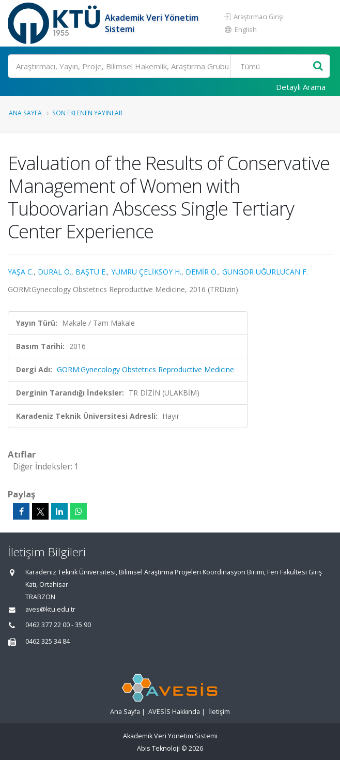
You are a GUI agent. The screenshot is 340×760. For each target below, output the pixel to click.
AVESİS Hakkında (174, 711)
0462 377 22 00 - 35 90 (58, 624)
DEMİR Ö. (202, 272)
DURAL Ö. (54, 272)
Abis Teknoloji (158, 748)
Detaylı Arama (301, 87)
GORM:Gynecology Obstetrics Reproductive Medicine (145, 369)
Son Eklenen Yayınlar (87, 113)
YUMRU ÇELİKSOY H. (146, 272)
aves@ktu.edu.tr (50, 609)
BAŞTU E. (91, 272)
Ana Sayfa (25, 113)
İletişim (219, 711)
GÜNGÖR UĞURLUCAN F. (265, 272)
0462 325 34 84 (47, 641)
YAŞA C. (21, 272)
